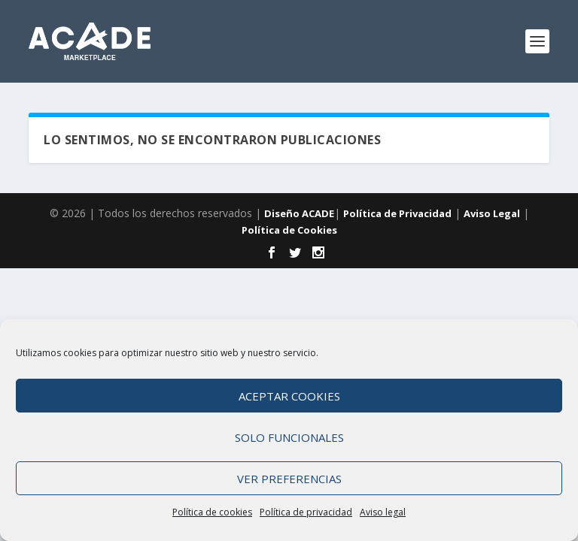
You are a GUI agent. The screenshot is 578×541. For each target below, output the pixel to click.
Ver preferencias (289, 480)
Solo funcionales (289, 438)
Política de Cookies (289, 230)
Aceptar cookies (289, 397)
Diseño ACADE (299, 213)
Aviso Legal (492, 213)
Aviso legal (383, 513)
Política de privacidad (306, 513)
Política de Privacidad (397, 213)
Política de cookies (212, 513)
